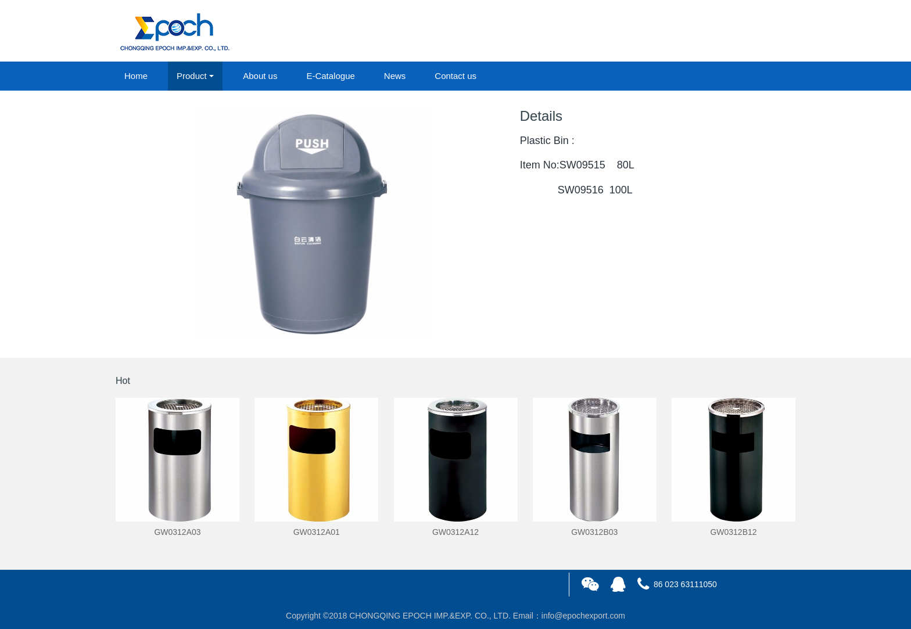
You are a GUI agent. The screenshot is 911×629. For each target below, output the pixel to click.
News (395, 76)
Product (192, 76)
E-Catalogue (330, 76)
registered (769, 31)
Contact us (455, 76)
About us (260, 76)
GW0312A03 (177, 532)
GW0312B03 (594, 532)
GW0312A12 (455, 532)
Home (136, 76)
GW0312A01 (316, 532)
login (716, 31)
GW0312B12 (733, 532)
